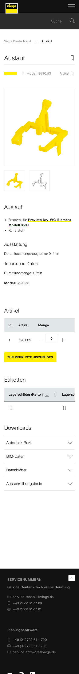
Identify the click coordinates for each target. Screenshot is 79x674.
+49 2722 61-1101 (24, 609)
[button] (39, 442)
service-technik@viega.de (30, 597)
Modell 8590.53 (39, 73)
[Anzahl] (51, 338)
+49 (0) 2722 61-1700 (27, 639)
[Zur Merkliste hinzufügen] (72, 58)
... (36, 41)
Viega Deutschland (17, 41)
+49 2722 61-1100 (24, 603)
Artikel (65, 73)
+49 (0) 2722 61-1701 (27, 646)
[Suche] (72, 21)
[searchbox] (36, 21)
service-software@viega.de (31, 652)
